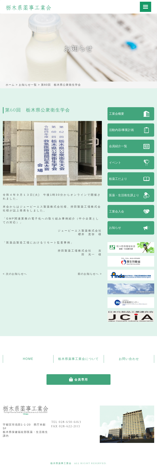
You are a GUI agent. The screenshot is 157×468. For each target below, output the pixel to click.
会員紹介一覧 (118, 146)
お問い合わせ (129, 358)
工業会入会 (116, 211)
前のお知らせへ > (90, 273)
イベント (115, 162)
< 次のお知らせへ (15, 273)
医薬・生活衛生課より (124, 195)
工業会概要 (116, 113)
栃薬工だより (118, 178)
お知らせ (115, 227)
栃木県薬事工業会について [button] (78, 358)
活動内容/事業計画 (121, 130)
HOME (28, 358)
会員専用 (81, 379)
